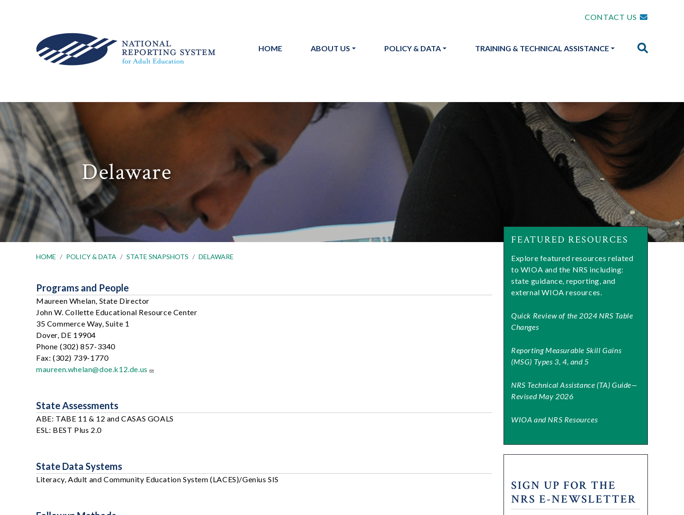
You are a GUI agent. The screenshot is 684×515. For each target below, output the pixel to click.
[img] (642, 48)
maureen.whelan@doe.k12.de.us (95, 369)
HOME (46, 257)
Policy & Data (412, 48)
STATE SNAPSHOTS (157, 257)
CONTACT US (610, 16)
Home (270, 48)
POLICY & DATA (91, 257)
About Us (330, 48)
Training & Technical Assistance (542, 48)
